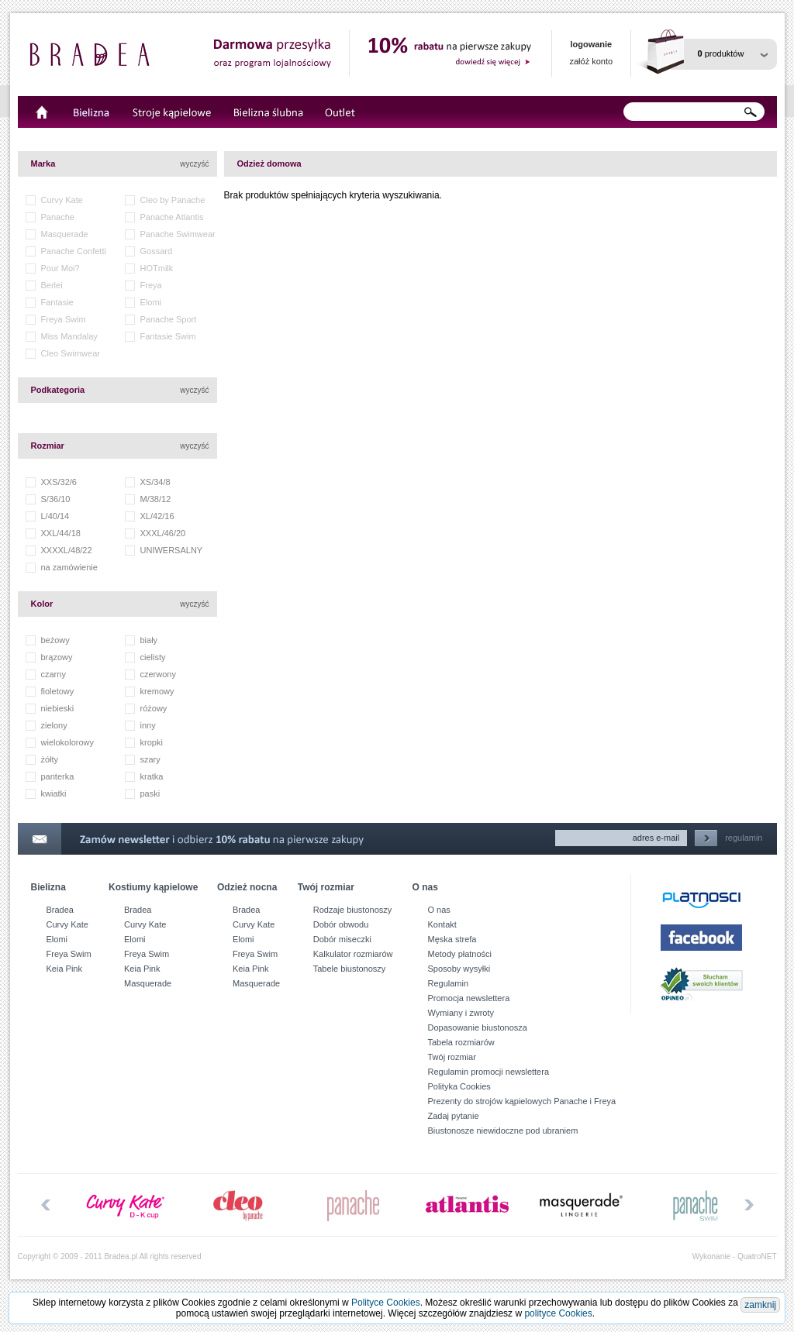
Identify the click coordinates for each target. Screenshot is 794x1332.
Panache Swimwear (178, 234)
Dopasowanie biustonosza (477, 1027)
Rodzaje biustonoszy (352, 909)
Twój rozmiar (452, 1057)
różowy (153, 708)
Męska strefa (452, 939)
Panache (57, 217)
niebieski (57, 708)
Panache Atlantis (172, 217)
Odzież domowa (269, 163)
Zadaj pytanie (453, 1115)
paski (150, 793)
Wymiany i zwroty (461, 1012)
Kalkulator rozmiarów (353, 954)
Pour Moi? (60, 268)
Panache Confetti (73, 251)
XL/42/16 (157, 516)
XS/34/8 (155, 482)
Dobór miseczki (342, 939)
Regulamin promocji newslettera (489, 1071)
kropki (151, 742)
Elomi (151, 302)
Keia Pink (64, 968)
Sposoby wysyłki (459, 968)
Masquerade (64, 234)
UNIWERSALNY (171, 550)
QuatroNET (757, 1256)
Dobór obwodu (341, 924)
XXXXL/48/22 (66, 550)
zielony (54, 725)
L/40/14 (55, 516)
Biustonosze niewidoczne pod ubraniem (503, 1130)
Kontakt (442, 924)
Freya (151, 285)
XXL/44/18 (61, 533)
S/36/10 (56, 499)
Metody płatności (460, 954)
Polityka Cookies (459, 1086)
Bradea (60, 909)
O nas (439, 909)
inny (148, 725)
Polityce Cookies (385, 1302)
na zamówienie (69, 567)
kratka (152, 776)
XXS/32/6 (59, 482)
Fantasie (57, 302)
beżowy (55, 640)
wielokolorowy (67, 742)
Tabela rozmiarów (461, 1042)
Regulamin (448, 983)
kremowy (157, 691)
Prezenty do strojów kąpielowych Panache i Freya (522, 1101)
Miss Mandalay (69, 336)
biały (149, 640)
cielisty (153, 657)
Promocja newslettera (469, 998)
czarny (53, 674)
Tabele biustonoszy (349, 968)
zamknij (760, 1304)
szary (150, 759)
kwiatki (54, 793)
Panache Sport (168, 319)
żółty (50, 759)
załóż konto (591, 61)
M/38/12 (155, 499)
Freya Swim (63, 319)
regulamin (743, 837)
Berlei (52, 285)
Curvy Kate (62, 200)
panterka (57, 776)
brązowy (57, 657)
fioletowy (57, 691)
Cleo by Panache (172, 200)
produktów (721, 53)
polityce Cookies (558, 1313)
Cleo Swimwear (70, 353)
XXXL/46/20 (163, 533)
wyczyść (194, 164)
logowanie (591, 44)
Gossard (156, 251)
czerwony (158, 674)
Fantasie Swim (168, 336)
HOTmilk (157, 268)
